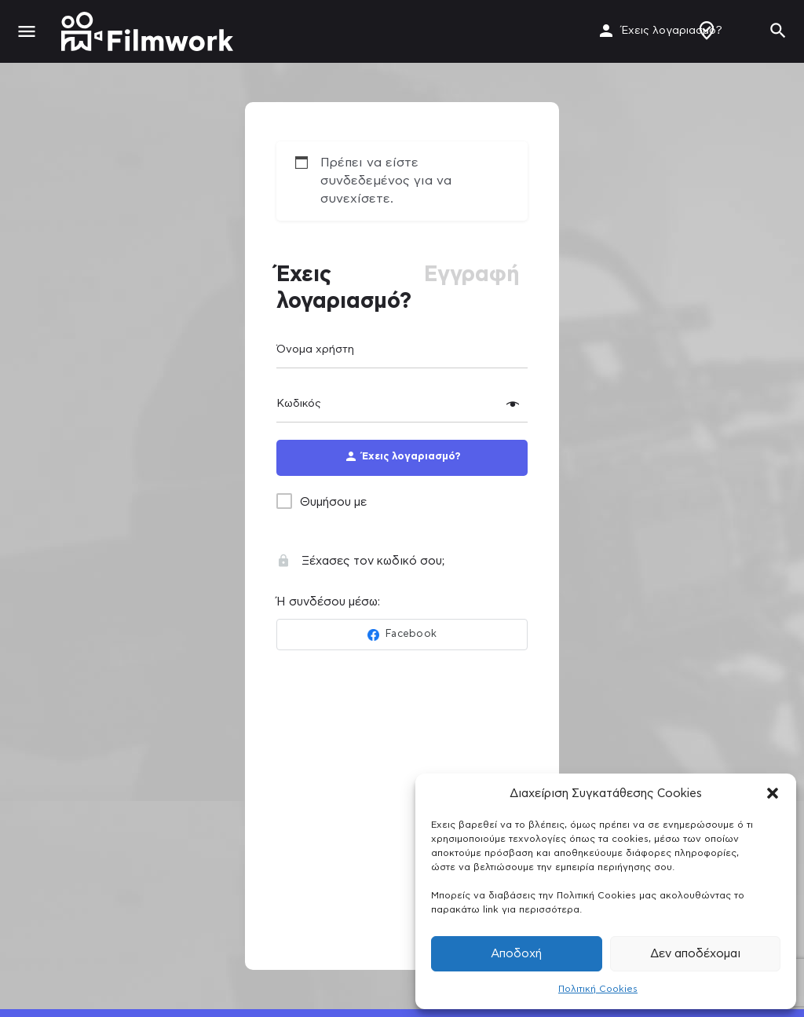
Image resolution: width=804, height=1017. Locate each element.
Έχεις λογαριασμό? (671, 30)
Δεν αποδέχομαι (695, 954)
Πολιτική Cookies (598, 988)
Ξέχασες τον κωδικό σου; (360, 561)
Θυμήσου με (333, 502)
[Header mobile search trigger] (778, 30)
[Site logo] (149, 31)
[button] (772, 793)
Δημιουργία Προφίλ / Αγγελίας (707, 31)
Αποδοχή (516, 954)
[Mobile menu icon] (27, 32)
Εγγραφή (472, 275)
